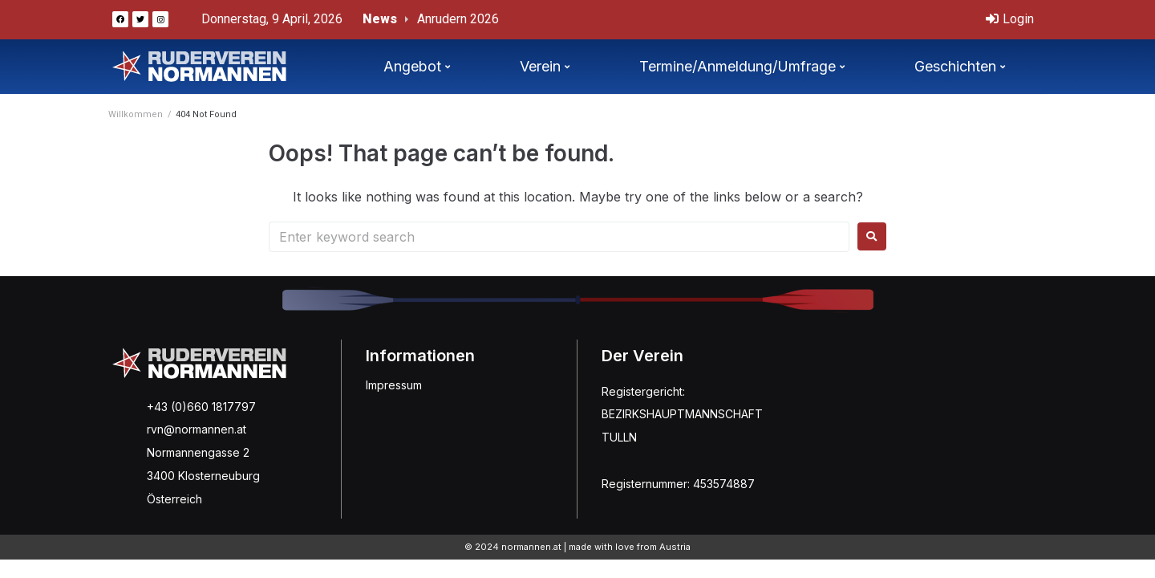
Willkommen (135, 114)
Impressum (394, 385)
